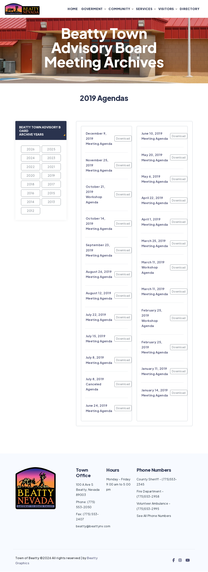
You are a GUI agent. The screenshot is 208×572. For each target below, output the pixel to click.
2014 (30, 202)
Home (73, 9)
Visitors (166, 9)
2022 (31, 167)
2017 (51, 185)
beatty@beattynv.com (93, 526)
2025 (51, 149)
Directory (189, 9)
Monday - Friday (118, 479)
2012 (30, 211)
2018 (30, 185)
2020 (31, 176)
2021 (51, 167)
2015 (51, 193)
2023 (51, 158)
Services (144, 9)
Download (123, 138)
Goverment (92, 9)
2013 (51, 202)
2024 (31, 158)
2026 (31, 149)
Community (119, 9)
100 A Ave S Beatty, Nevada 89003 (88, 490)
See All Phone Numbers (154, 516)
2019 (51, 176)
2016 (30, 193)
